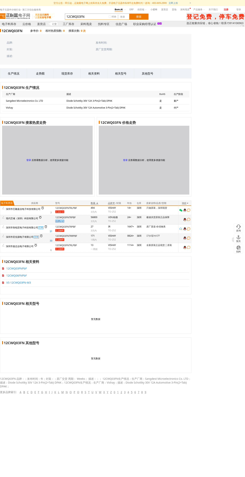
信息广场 (121, 24)
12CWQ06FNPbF (16, 275)
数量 (94, 203)
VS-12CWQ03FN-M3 (18, 282)
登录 (238, 9)
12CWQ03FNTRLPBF (66, 208)
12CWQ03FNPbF (16, 268)
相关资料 (94, 73)
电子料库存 (9, 24)
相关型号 (121, 73)
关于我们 (213, 9)
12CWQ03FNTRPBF (65, 217)
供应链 (142, 9)
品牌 (111, 203)
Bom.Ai (119, 9)
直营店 (164, 9)
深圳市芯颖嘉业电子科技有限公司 (23, 209)
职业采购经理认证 (144, 24)
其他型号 (147, 73)
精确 (114, 16)
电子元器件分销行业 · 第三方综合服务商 (20, 9)
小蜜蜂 (153, 9)
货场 (174, 9)
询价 (185, 203)
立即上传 (173, 3)
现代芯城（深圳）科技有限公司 (22, 218)
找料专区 (103, 24)
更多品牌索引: (8, 392)
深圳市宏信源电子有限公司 (19, 236)
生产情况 (13, 73)
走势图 (40, 73)
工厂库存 (68, 24)
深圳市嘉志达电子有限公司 (19, 246)
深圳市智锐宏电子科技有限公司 (22, 227)
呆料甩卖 (184, 9)
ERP (132, 9)
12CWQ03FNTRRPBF (66, 236)
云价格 (26, 24)
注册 (226, 9)
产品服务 (199, 9)
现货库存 (67, 73)
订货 (54, 24)
